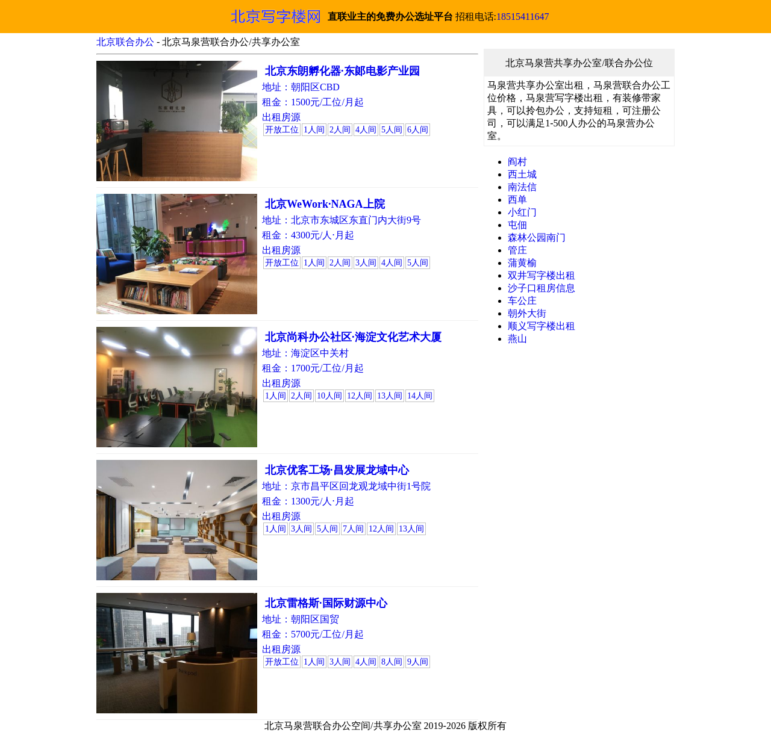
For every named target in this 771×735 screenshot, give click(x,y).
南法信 (522, 187)
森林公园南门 (537, 237)
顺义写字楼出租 (541, 326)
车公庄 (522, 301)
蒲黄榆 (522, 263)
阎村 (517, 162)
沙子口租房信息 (541, 288)
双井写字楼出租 (541, 275)
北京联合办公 (125, 42)
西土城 (522, 174)
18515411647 (522, 16)
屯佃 (517, 225)
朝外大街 (527, 313)
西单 (517, 199)
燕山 (517, 338)
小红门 (522, 212)
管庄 (517, 250)
